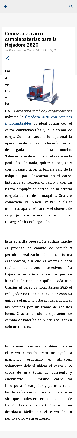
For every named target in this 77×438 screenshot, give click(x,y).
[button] (7, 58)
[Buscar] (71, 6)
